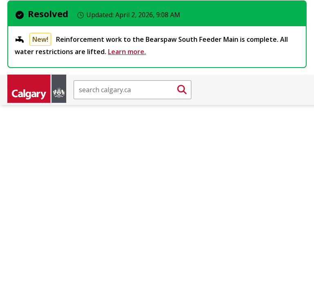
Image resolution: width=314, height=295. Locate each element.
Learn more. (127, 51)
